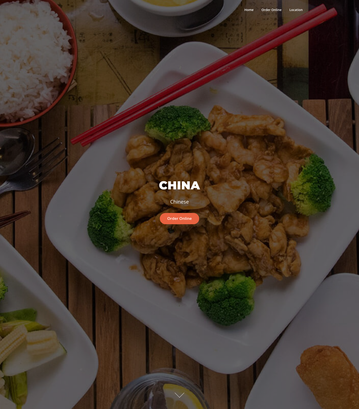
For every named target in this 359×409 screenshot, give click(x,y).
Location (296, 10)
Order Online (271, 10)
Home (249, 10)
